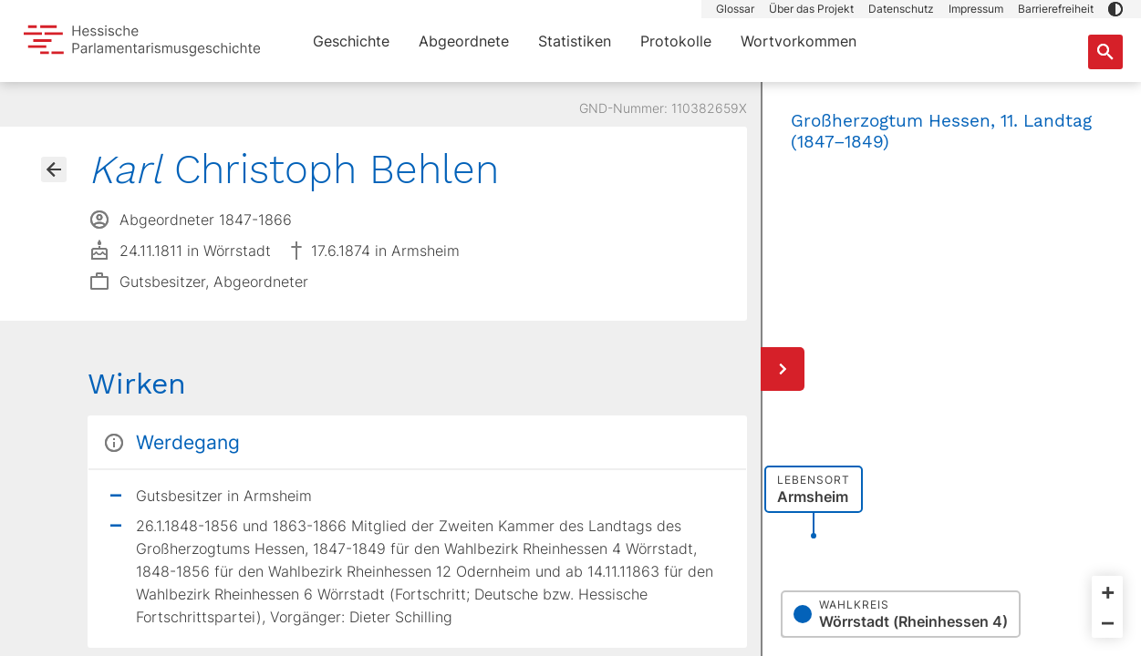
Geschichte (351, 41)
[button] (1115, 9)
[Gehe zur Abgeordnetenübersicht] (54, 169)
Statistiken (574, 41)
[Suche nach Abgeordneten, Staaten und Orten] (1105, 52)
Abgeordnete (464, 41)
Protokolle (675, 41)
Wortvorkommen (798, 41)
